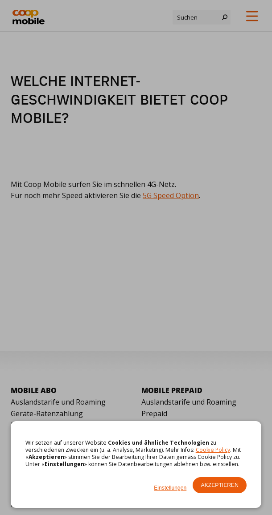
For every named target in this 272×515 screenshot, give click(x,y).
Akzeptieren (220, 485)
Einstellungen (170, 488)
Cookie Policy (213, 450)
